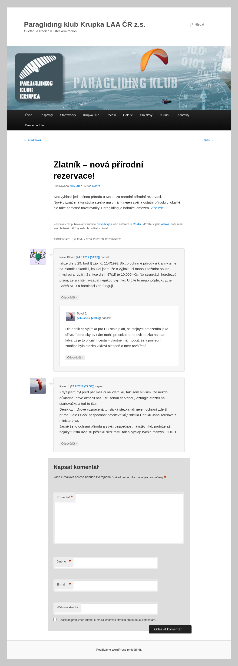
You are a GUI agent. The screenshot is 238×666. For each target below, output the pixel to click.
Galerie (128, 115)
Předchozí (32, 140)
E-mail (64, 584)
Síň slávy (146, 115)
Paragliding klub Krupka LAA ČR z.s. (84, 24)
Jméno (64, 561)
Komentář (65, 497)
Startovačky (68, 115)
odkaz (165, 224)
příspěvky (103, 224)
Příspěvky (46, 115)
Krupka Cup (91, 115)
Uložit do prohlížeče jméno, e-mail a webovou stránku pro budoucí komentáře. (108, 620)
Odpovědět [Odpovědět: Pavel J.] (75, 357)
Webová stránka (68, 607)
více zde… (159, 208)
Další (209, 140)
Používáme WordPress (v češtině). (119, 649)
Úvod (28, 115)
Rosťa (96, 186)
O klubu (165, 115)
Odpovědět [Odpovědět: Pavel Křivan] (69, 297)
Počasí (111, 115)
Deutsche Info (34, 125)
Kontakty (183, 115)
